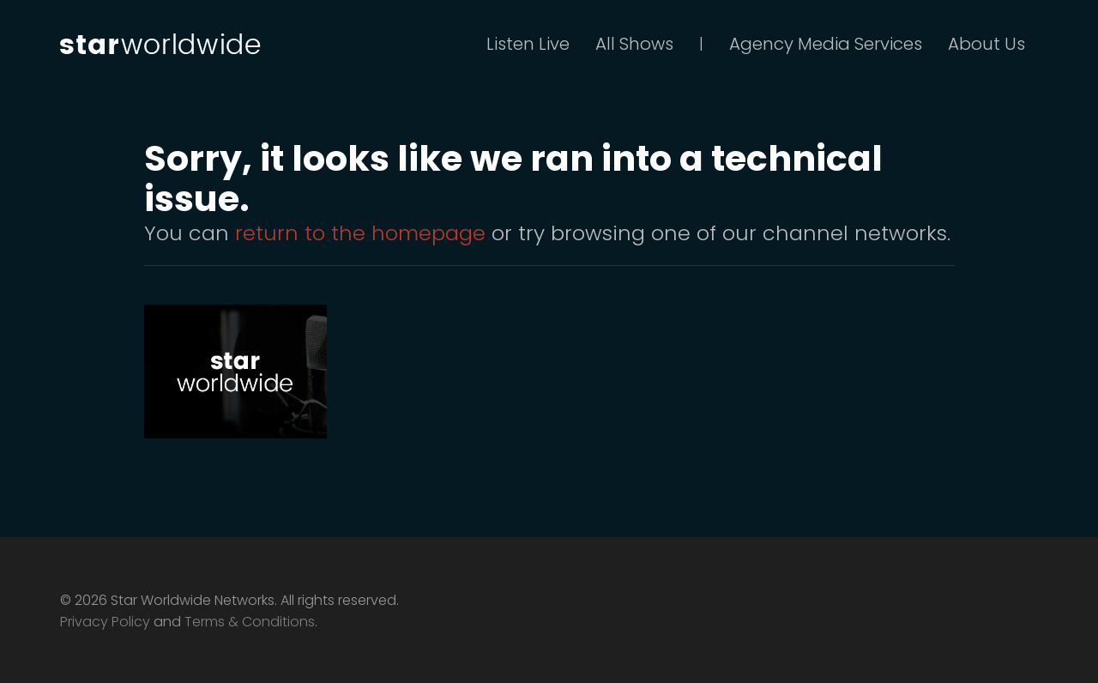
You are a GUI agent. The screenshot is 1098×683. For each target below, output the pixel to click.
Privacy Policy (105, 622)
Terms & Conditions (249, 622)
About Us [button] (986, 44)
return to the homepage (360, 233)
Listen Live (528, 44)
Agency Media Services (825, 44)
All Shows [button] (634, 44)
